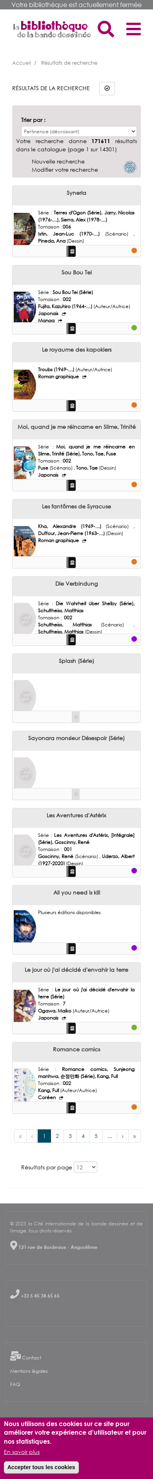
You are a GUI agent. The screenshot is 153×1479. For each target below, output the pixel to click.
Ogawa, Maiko (55, 1011)
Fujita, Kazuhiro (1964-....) (65, 306)
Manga (47, 320)
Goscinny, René (56, 856)
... (109, 1135)
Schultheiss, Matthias (69, 625)
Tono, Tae (87, 468)
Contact (31, 1358)
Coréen (47, 1097)
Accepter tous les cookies (41, 1467)
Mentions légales (29, 1371)
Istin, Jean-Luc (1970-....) (71, 234)
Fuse (43, 468)
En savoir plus (22, 1451)
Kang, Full (49, 1090)
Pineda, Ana (52, 241)
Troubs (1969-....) (56, 369)
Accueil (21, 63)
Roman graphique (59, 376)
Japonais (49, 313)
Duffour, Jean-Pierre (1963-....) (72, 533)
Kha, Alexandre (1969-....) (72, 526)
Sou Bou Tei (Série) (73, 292)
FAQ (15, 1384)
